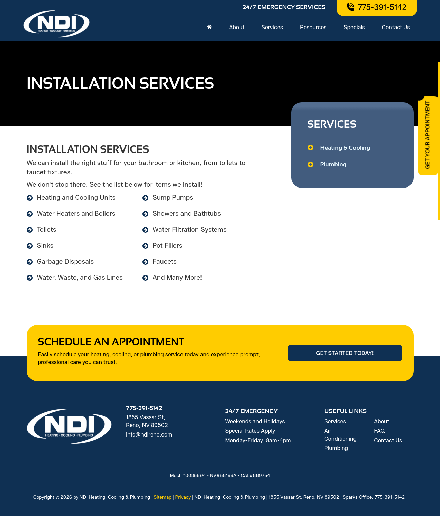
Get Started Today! (345, 353)
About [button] (236, 27)
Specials (354, 27)
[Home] (209, 27)
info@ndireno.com (149, 434)
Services (335, 421)
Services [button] (272, 27)
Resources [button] (313, 27)
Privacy (183, 497)
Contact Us (396, 27)
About (381, 421)
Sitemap (163, 497)
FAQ (379, 431)
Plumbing (336, 448)
